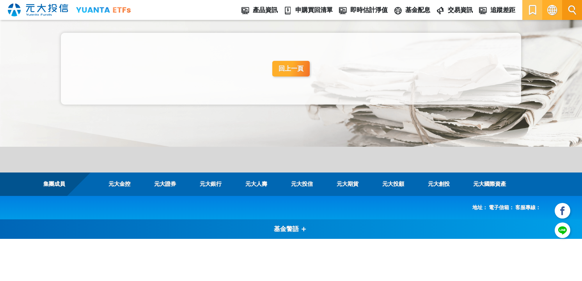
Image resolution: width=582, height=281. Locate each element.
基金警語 (290, 229)
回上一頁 (291, 68)
